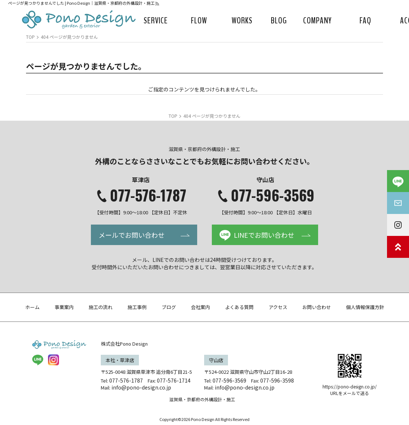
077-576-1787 (148, 195)
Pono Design (202, 419)
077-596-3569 (272, 195)
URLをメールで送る (349, 393)
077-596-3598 (277, 380)
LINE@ (37, 359)
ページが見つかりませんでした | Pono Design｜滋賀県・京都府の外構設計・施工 (81, 3)
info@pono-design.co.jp (141, 387)
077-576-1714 (174, 380)
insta (53, 359)
